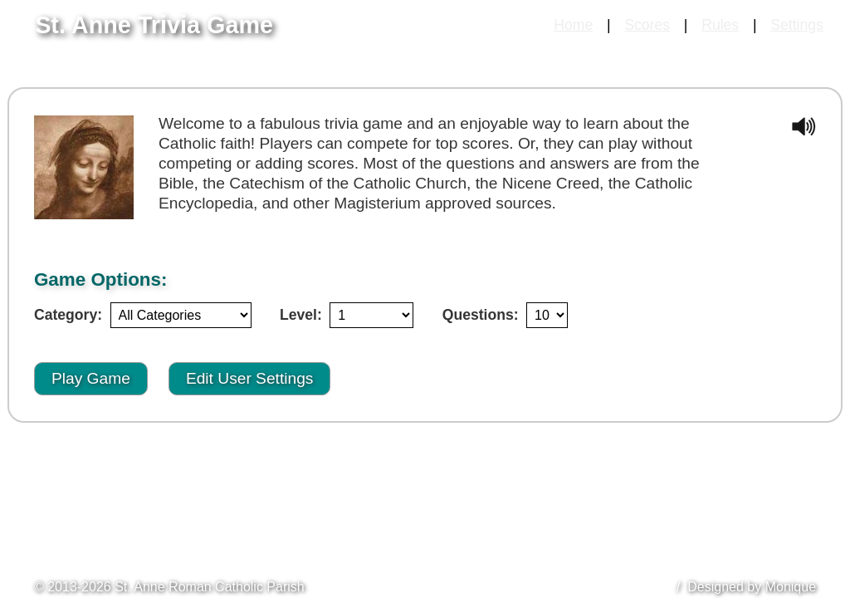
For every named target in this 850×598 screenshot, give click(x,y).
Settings (796, 25)
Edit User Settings (250, 378)
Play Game (90, 378)
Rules (720, 25)
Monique (790, 587)
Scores (647, 25)
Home (573, 25)
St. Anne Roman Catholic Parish (210, 587)
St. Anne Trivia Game (154, 25)
